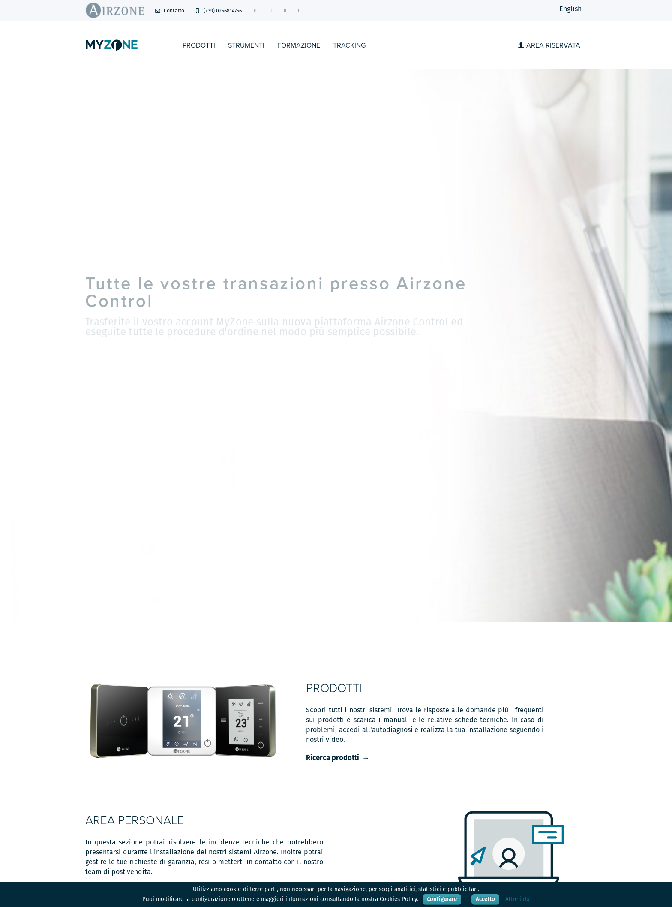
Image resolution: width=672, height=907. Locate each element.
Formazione (298, 45)
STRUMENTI (246, 45)
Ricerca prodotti (332, 758)
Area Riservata (549, 45)
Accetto (485, 899)
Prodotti (199, 45)
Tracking (349, 45)
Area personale (134, 820)
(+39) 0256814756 (218, 10)
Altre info (517, 899)
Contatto (169, 10)
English (570, 9)
